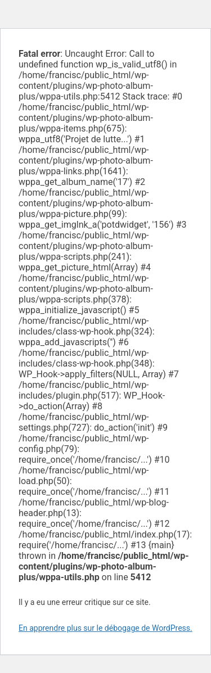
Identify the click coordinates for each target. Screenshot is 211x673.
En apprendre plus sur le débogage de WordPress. (105, 628)
